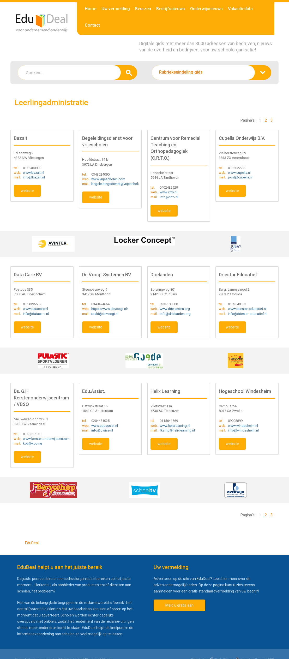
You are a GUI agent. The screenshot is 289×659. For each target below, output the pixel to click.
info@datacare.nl (36, 314)
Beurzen (143, 8)
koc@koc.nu (32, 443)
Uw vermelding (115, 8)
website (27, 191)
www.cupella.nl (239, 173)
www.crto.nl (168, 192)
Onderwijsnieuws (206, 8)
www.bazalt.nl (33, 173)
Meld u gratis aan (179, 605)
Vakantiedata (240, 8)
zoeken (129, 72)
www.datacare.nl (35, 309)
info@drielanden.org (175, 314)
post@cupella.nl (240, 177)
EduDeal (32, 543)
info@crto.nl (169, 197)
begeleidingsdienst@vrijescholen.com (120, 184)
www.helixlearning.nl (175, 426)
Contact (92, 25)
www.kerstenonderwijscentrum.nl (48, 439)
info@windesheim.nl (243, 430)
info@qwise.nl (102, 430)
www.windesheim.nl (243, 426)
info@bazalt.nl (34, 177)
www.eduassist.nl (104, 426)
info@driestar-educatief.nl (247, 314)
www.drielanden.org (175, 309)
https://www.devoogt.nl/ (109, 309)
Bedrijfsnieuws (170, 8)
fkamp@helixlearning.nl (177, 430)
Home (90, 8)
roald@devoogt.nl (104, 314)
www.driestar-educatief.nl (247, 309)
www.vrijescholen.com (108, 179)
